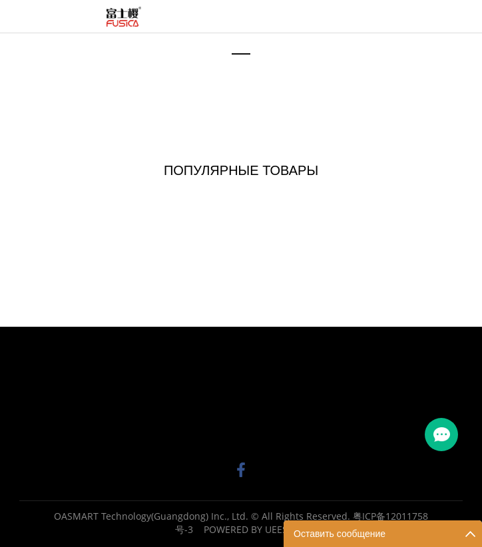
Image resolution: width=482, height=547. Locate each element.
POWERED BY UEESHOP (255, 529)
